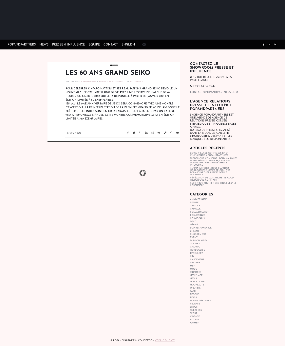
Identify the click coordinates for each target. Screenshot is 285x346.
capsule (195, 206)
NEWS (43, 44)
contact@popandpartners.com (214, 92)
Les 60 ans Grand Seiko (108, 73)
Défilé (194, 225)
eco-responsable (201, 228)
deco (193, 222)
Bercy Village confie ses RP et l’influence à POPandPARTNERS (209, 154)
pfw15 (193, 298)
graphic (195, 247)
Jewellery (196, 253)
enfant (194, 231)
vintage (195, 317)
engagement (198, 234)
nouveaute (197, 285)
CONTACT (111, 44)
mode (193, 269)
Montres (195, 272)
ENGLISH (128, 44)
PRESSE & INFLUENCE (68, 44)
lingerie (195, 263)
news (193, 279)
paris (193, 291)
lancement (197, 260)
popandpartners (200, 301)
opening (195, 288)
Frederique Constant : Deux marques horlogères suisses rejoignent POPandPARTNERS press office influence (213, 161)
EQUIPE (94, 44)
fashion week (198, 241)
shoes (194, 307)
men (192, 266)
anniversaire (105, 81)
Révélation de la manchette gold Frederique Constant (212, 179)
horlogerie (117, 81)
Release (195, 304)
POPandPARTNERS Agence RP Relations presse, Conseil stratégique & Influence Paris (37, 33)
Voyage (194, 320)
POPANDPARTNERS (88, 81)
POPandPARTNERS (22, 44)
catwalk (195, 209)
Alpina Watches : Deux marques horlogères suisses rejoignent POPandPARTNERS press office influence (210, 171)
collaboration (199, 212)
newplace (196, 275)
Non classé (197, 282)
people (194, 294)
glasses (195, 244)
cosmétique (197, 215)
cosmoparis (197, 218)
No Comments (136, 81)
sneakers (196, 310)
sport (193, 313)
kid (192, 256)
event (194, 237)
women (194, 323)
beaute (194, 203)
